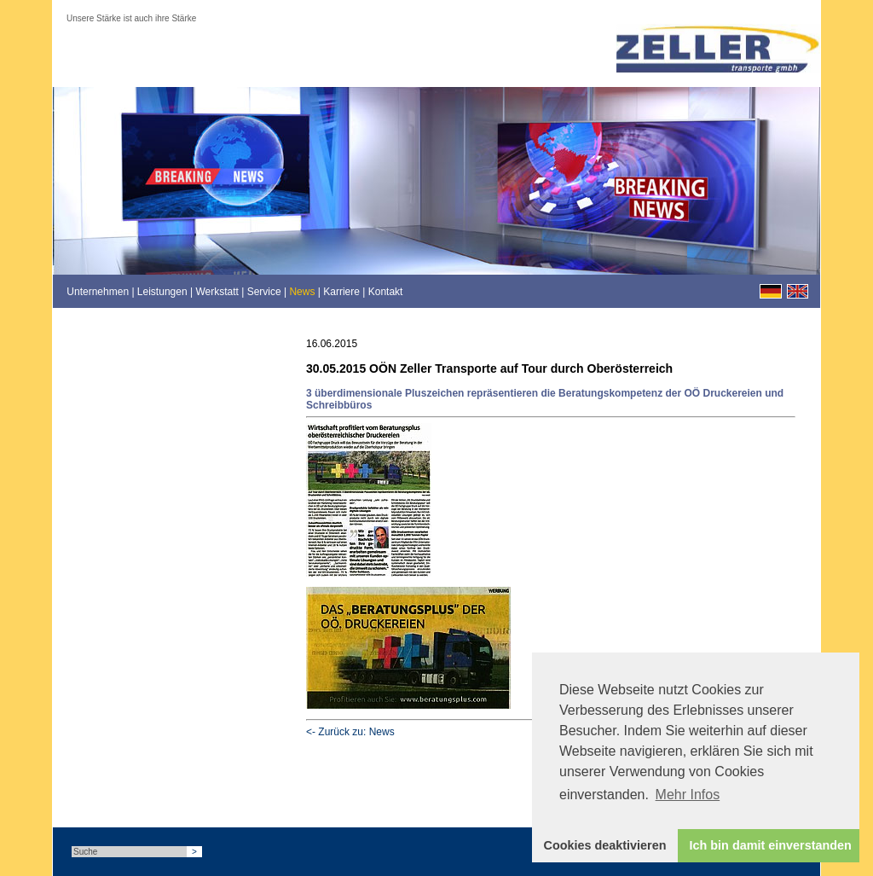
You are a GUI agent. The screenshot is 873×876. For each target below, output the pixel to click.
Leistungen (162, 292)
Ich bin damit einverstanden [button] (771, 845)
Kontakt (385, 292)
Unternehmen (97, 292)
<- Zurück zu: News (350, 732)
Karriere (341, 292)
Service (264, 292)
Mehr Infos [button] (688, 794)
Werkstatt (216, 292)
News (302, 292)
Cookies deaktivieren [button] (605, 845)
